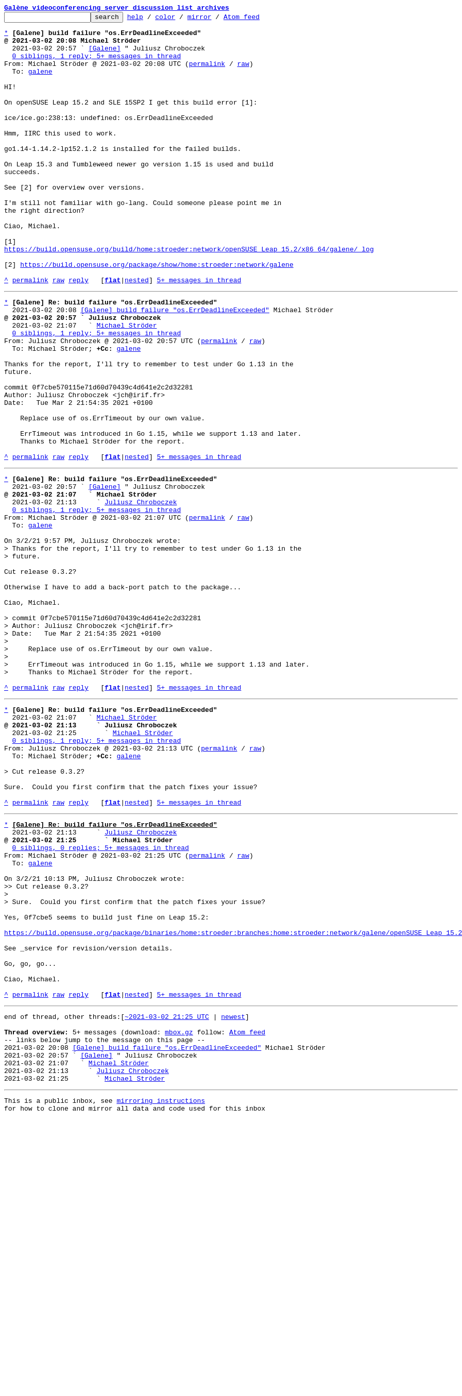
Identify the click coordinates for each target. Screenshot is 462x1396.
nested (137, 333)
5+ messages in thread (199, 333)
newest (233, 1203)
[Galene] (105, 55)
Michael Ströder (126, 385)
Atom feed (257, 19)
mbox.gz (179, 1222)
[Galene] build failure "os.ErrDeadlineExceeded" (174, 366)
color (181, 19)
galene (40, 83)
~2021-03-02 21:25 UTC (167, 1203)
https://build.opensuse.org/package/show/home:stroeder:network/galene (156, 315)
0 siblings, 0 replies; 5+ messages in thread (100, 1003)
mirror (215, 19)
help (151, 19)
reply (79, 333)
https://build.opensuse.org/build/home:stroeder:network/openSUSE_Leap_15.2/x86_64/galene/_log (189, 296)
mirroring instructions (160, 1301)
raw (243, 74)
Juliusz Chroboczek (141, 594)
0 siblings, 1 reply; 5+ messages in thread (96, 65)
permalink (207, 74)
